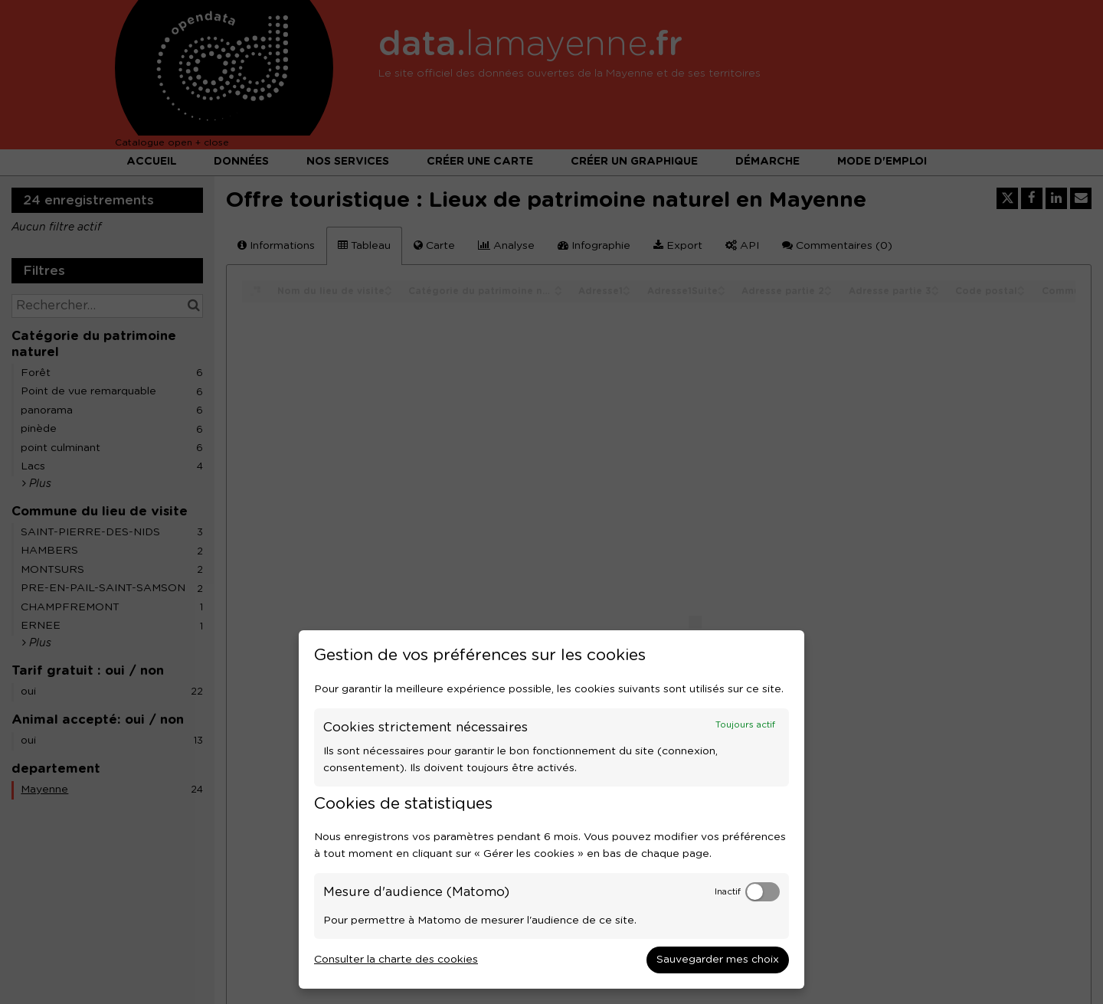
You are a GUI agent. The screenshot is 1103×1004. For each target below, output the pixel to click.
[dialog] (551, 809)
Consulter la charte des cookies (396, 959)
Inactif (728, 892)
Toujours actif (745, 725)
